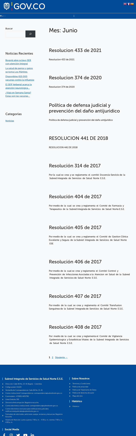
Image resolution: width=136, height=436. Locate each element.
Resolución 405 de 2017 (75, 227)
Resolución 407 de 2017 (75, 296)
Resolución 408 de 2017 (75, 327)
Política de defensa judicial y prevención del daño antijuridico (84, 108)
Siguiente (61, 357)
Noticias (9, 120)
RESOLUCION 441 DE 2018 (78, 138)
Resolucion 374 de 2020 (75, 78)
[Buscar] (30, 33)
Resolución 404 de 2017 (75, 196)
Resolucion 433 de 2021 (75, 50)
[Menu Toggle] (73, 16)
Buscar (9, 28)
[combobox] (14, 33)
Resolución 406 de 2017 (75, 262)
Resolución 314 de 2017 (75, 166)
